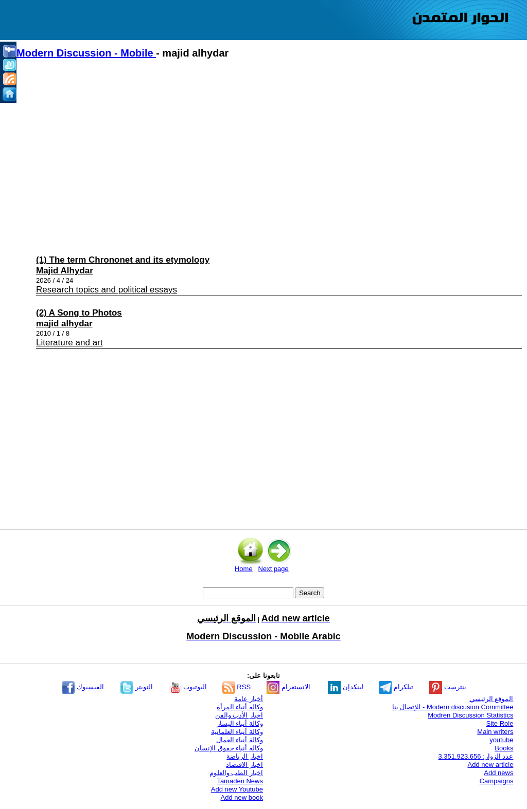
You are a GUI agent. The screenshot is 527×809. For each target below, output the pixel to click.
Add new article (491, 764)
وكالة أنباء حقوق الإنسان (229, 748)
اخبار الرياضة (244, 756)
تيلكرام (396, 687)
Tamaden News (240, 781)
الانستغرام (288, 687)
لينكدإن (345, 687)
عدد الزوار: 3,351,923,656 (475, 756)
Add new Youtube (237, 789)
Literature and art (69, 342)
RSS (236, 687)
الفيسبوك (83, 687)
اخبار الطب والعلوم (236, 773)
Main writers (495, 732)
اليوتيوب (188, 687)
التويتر (136, 687)
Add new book (242, 797)
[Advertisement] (268, 155)
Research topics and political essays (106, 290)
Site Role (500, 723)
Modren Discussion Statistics (470, 715)
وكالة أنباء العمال (239, 740)
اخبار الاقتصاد (244, 764)
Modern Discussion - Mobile (86, 53)
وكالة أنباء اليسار (240, 723)
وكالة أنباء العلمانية (237, 732)
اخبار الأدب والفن (239, 715)
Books (504, 748)
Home (244, 569)
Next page (273, 569)
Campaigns (497, 781)
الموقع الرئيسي (491, 699)
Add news (498, 773)
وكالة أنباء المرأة (240, 707)
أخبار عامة (248, 699)
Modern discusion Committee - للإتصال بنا (453, 707)
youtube (501, 740)
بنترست (447, 687)
